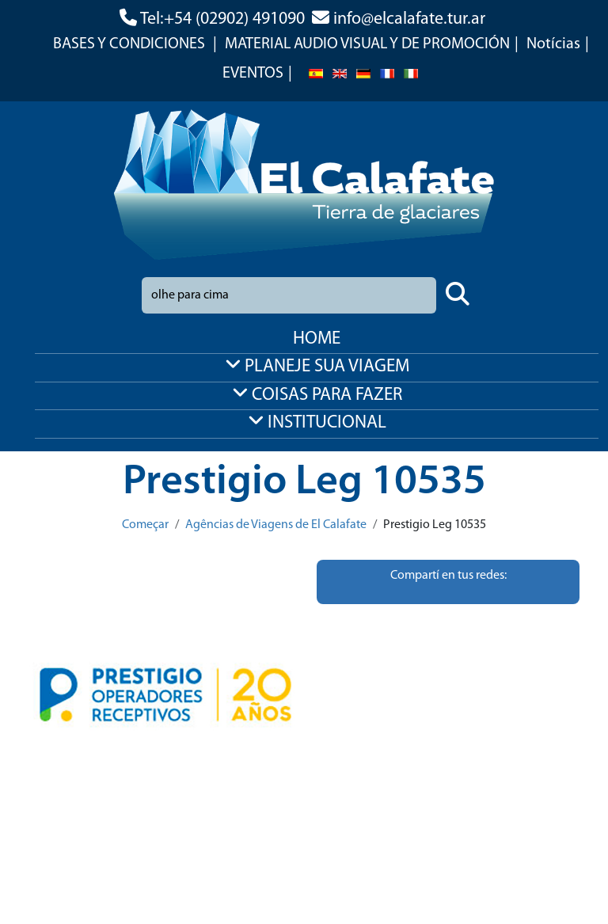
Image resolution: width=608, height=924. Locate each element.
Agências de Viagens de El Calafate (276, 525)
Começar (145, 525)
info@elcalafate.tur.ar (409, 19)
